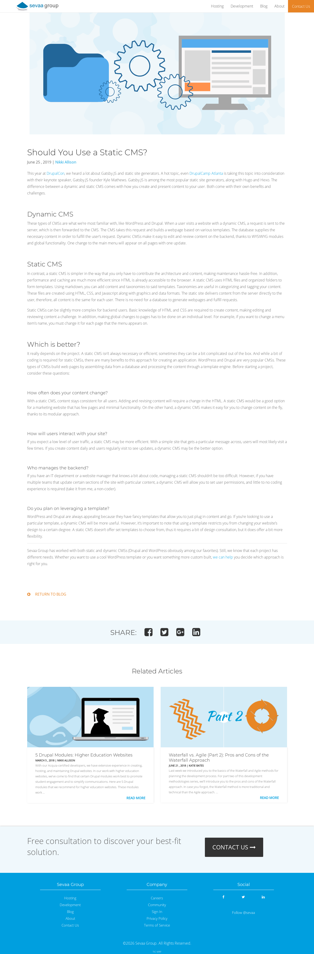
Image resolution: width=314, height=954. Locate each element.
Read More (135, 798)
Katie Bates (196, 765)
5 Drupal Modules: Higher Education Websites (84, 755)
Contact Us (301, 6)
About (279, 6)
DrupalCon (55, 173)
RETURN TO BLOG (46, 594)
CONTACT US (234, 847)
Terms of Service (157, 925)
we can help (223, 557)
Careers (157, 898)
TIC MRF (157, 951)
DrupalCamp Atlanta (206, 173)
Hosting (217, 6)
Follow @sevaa (243, 912)
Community (157, 905)
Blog (263, 6)
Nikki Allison (65, 162)
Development (242, 6)
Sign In (157, 911)
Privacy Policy (157, 918)
